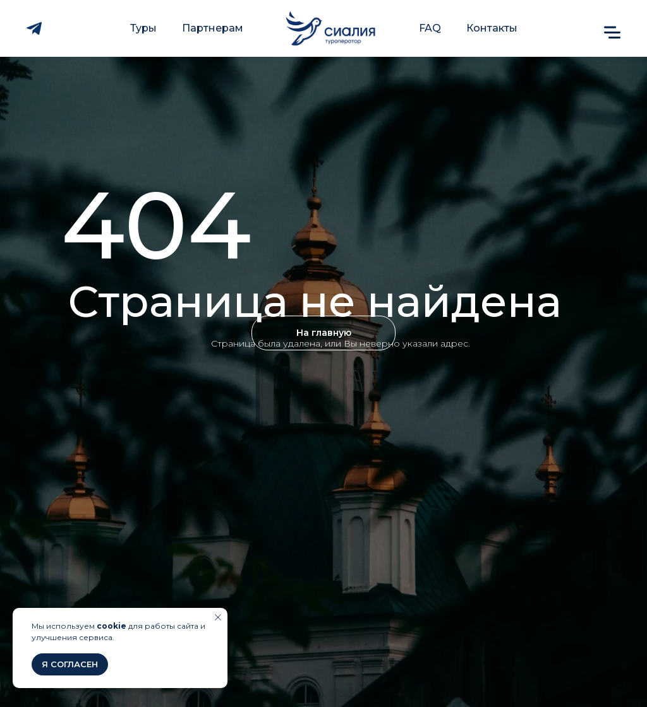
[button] (612, 32)
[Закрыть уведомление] (218, 617)
